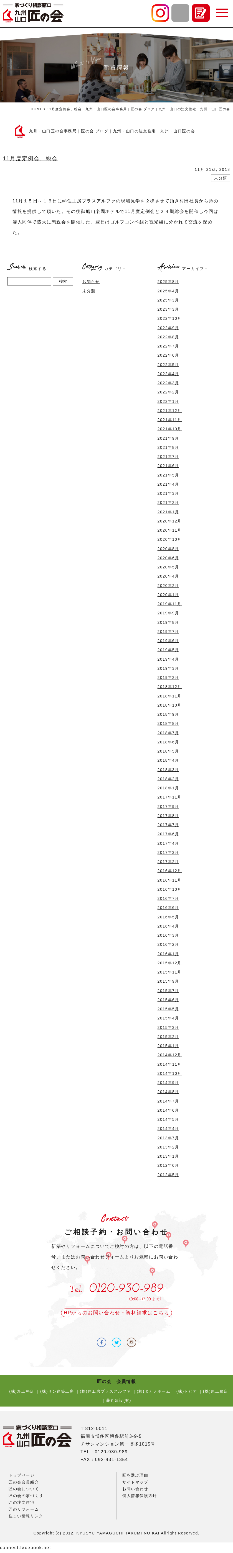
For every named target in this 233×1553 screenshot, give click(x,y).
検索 (63, 281)
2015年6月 (168, 1000)
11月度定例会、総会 (30, 158)
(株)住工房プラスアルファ (105, 1391)
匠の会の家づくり (26, 1495)
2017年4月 (168, 843)
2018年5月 (168, 751)
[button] (221, 13)
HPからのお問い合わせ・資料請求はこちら (116, 1312)
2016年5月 (168, 917)
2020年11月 (170, 530)
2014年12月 (170, 1055)
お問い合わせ (135, 1489)
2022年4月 (168, 374)
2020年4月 (168, 576)
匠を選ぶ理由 (135, 1475)
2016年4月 (168, 926)
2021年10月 (170, 429)
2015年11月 (170, 972)
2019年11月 (170, 604)
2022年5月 (168, 364)
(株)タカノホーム (154, 1391)
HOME (36, 109)
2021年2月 (168, 502)
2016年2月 (168, 944)
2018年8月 (168, 723)
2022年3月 (168, 383)
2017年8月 (168, 815)
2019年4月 (168, 659)
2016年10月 (170, 889)
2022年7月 (168, 346)
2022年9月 (168, 328)
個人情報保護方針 (139, 1495)
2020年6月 (168, 558)
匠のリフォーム (24, 1509)
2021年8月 (168, 447)
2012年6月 (168, 1165)
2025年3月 (168, 300)
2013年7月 (168, 1138)
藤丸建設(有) (118, 1400)
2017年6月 (168, 834)
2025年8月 (168, 281)
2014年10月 (170, 1073)
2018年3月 (168, 770)
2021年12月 (170, 410)
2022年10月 (170, 318)
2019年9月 (168, 613)
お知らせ (91, 281)
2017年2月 (168, 861)
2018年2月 (168, 779)
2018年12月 (170, 686)
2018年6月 (168, 742)
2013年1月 (168, 1156)
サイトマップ (135, 1482)
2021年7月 (168, 456)
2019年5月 (168, 650)
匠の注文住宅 (22, 1502)
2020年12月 (170, 521)
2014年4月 (168, 1128)
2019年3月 (168, 668)
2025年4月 (168, 291)
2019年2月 (168, 677)
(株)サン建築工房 (57, 1391)
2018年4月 (168, 760)
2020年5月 (168, 567)
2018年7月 (168, 733)
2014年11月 (170, 1064)
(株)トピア (186, 1391)
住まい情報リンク (26, 1516)
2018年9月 (168, 714)
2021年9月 (168, 438)
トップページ (22, 1475)
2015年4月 (168, 1018)
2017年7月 (168, 825)
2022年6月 (168, 355)
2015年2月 (168, 1036)
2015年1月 (168, 1046)
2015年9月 (168, 981)
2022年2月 (168, 392)
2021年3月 (168, 493)
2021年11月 (170, 420)
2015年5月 (168, 1009)
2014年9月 (168, 1082)
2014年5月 (168, 1119)
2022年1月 (168, 401)
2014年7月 (168, 1101)
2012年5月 (168, 1175)
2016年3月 (168, 935)
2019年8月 (168, 622)
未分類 (220, 178)
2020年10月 (170, 539)
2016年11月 (170, 880)
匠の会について (24, 1489)
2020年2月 (168, 585)
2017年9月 (168, 806)
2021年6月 (168, 465)
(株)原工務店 (215, 1391)
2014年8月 (168, 1092)
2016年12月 (170, 871)
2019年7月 (168, 631)
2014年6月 (168, 1110)
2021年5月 (168, 475)
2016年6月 (168, 907)
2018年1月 (168, 788)
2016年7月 (168, 898)
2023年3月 (168, 309)
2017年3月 (168, 852)
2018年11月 (170, 696)
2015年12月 (170, 963)
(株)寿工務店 (21, 1391)
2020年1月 (168, 595)
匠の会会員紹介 (24, 1482)
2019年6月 (168, 640)
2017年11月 (170, 797)
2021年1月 (168, 512)
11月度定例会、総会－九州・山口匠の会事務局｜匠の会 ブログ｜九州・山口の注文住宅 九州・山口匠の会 (138, 109)
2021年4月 (168, 484)
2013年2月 (168, 1147)
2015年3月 (168, 1027)
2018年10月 (170, 705)
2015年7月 (168, 990)
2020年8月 (168, 549)
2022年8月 (168, 337)
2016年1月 (168, 954)
